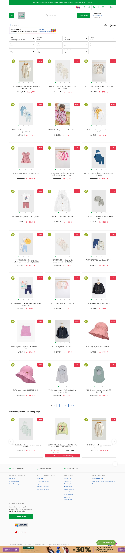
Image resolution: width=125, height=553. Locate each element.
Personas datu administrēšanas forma (103, 481)
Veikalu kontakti (14, 481)
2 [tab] (23, 82)
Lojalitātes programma (16, 484)
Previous (11, 441)
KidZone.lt (67, 478)
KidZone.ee (67, 481)
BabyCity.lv (67, 497)
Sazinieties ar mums (43, 489)
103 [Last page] (65, 405)
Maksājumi (40, 478)
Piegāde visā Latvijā (43, 481)
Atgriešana (40, 484)
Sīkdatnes (95, 484)
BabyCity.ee (68, 486)
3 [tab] (28, 82)
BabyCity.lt (67, 484)
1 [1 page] (51, 405)
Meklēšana (84, 15)
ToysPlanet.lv (68, 499)
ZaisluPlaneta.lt (69, 489)
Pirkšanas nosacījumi (43, 486)
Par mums (12, 478)
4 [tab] (33, 82)
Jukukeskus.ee (68, 492)
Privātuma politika (97, 478)
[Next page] (71, 405)
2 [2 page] (54, 405)
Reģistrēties (21, 516)
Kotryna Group (68, 494)
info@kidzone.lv (97, 15)
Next (114, 441)
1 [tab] (55, 82)
